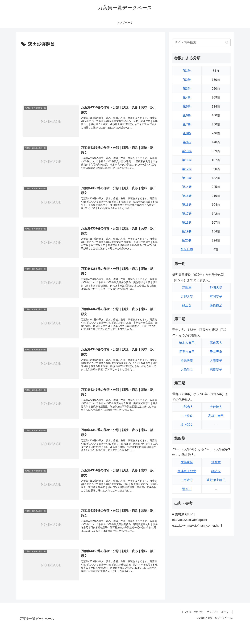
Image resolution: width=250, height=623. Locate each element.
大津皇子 (216, 360)
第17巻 (187, 213)
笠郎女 (216, 462)
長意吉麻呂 (187, 352)
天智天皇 (187, 296)
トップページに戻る (192, 612)
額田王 (186, 287)
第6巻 (187, 115)
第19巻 (187, 231)
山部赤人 (187, 407)
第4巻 (187, 97)
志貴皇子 (216, 369)
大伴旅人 (216, 407)
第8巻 (187, 133)
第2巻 (187, 79)
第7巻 (187, 124)
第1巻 (187, 70)
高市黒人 (216, 343)
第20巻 (187, 240)
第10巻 (187, 151)
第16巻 (187, 204)
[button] (227, 42)
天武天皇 (216, 352)
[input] (201, 42)
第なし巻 (187, 249)
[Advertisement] (90, 74)
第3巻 (187, 88)
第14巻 (187, 186)
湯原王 (186, 489)
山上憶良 (187, 416)
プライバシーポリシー (218, 612)
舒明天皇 (216, 287)
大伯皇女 (187, 369)
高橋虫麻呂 (216, 416)
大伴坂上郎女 (186, 471)
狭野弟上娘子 (216, 480)
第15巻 (187, 196)
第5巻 (187, 106)
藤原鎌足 (216, 305)
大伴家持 (187, 462)
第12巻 (187, 169)
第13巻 (187, 178)
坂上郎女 (187, 425)
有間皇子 (216, 296)
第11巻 (187, 160)
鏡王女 (186, 305)
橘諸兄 (216, 471)
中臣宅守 (187, 480)
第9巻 (187, 142)
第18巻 (187, 222)
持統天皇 (187, 360)
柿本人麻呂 (187, 343)
